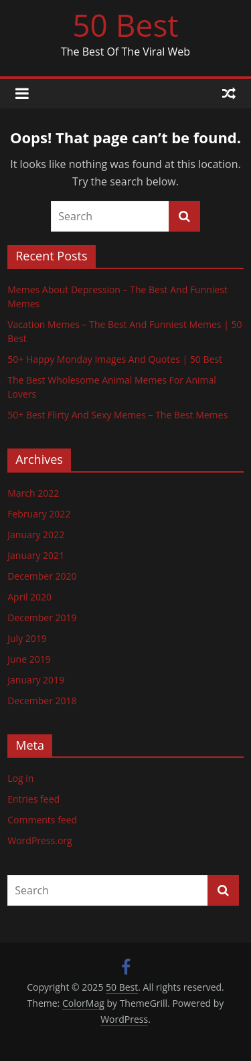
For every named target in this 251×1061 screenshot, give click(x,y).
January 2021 (35, 555)
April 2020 (29, 596)
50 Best (125, 25)
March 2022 (33, 493)
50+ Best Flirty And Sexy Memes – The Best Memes (117, 414)
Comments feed (42, 819)
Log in (20, 778)
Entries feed (33, 799)
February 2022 (38, 513)
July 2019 (27, 638)
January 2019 (35, 679)
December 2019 (41, 617)
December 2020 (41, 576)
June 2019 (28, 659)
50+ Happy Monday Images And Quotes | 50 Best (114, 359)
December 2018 (41, 700)
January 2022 (35, 534)
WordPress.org (39, 840)
